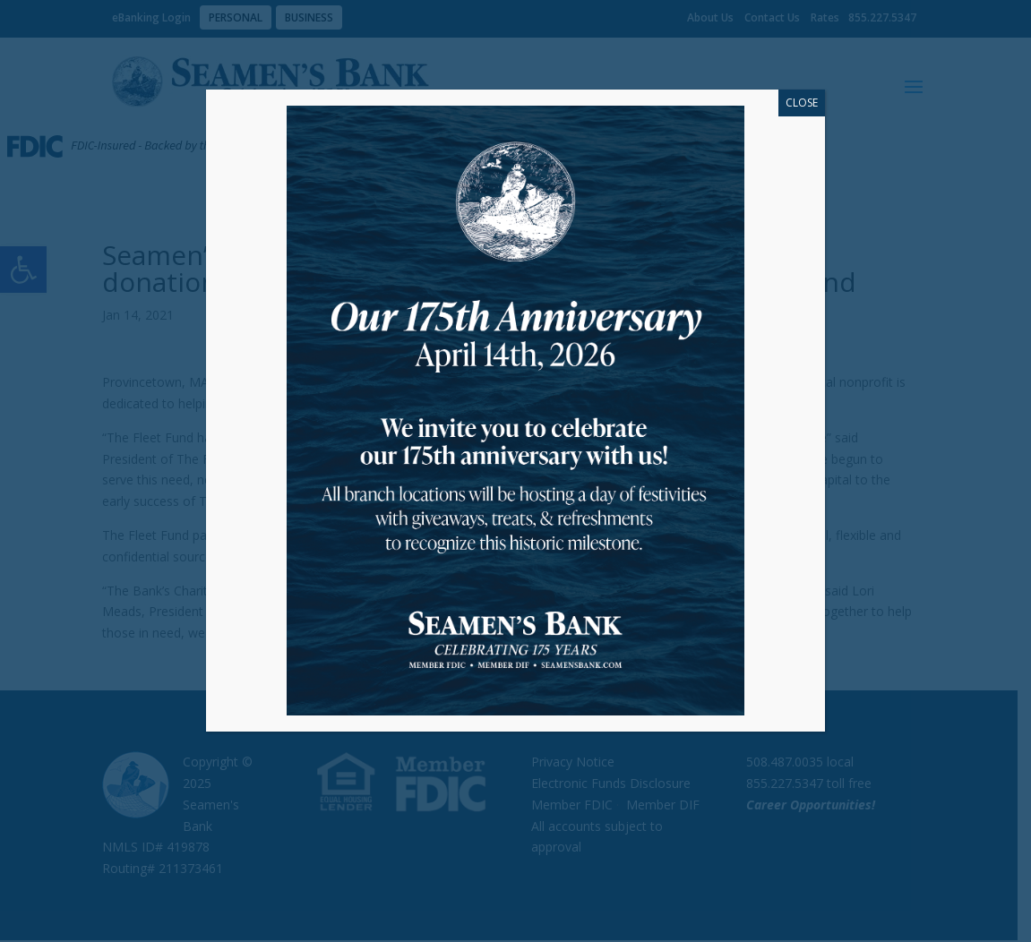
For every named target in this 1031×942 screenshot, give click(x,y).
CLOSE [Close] (802, 102)
